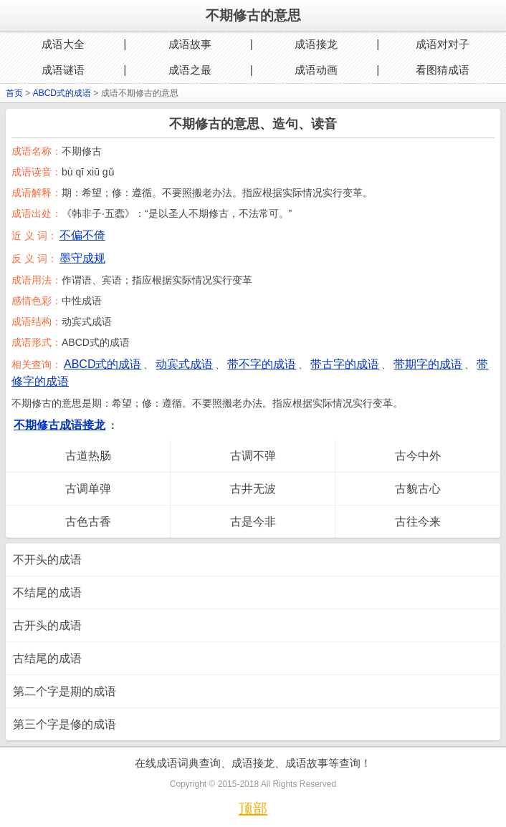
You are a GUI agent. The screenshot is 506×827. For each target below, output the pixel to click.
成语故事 (189, 44)
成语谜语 (63, 70)
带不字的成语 (261, 364)
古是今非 (253, 522)
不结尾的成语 (47, 592)
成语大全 (63, 44)
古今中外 (418, 456)
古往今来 (418, 522)
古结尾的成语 (47, 658)
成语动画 (316, 70)
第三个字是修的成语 (64, 724)
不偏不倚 (82, 235)
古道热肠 (88, 456)
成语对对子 (442, 44)
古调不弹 (253, 456)
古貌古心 (418, 489)
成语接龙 (316, 44)
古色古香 (88, 522)
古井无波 (253, 489)
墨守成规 (82, 258)
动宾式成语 (184, 364)
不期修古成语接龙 (59, 425)
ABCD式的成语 (62, 93)
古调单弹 (88, 489)
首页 (14, 93)
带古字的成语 (344, 364)
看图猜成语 (442, 70)
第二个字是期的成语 (64, 691)
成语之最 (189, 70)
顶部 (253, 808)
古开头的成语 (47, 625)
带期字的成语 (427, 364)
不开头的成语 (47, 559)
